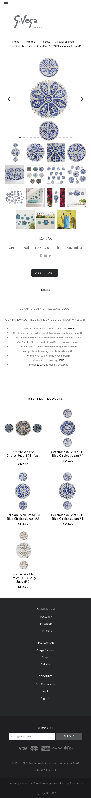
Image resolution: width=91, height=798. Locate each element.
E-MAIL (41, 364)
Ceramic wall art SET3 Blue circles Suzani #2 (23, 516)
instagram (45, 623)
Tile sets (45, 41)
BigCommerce (74, 783)
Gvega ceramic (45, 650)
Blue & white (17, 46)
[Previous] (9, 99)
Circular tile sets (65, 41)
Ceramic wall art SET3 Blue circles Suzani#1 (67, 516)
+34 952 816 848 (45, 770)
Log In (45, 691)
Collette (45, 664)
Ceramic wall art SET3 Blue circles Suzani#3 (55, 46)
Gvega (46, 657)
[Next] (81, 99)
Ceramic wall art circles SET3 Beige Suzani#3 (23, 577)
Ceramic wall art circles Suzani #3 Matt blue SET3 (23, 455)
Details (45, 289)
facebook (45, 616)
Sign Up (45, 698)
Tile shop (29, 41)
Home (15, 41)
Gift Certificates (45, 684)
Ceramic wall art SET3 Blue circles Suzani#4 (67, 453)
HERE (70, 328)
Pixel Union (40, 783)
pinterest (45, 630)
